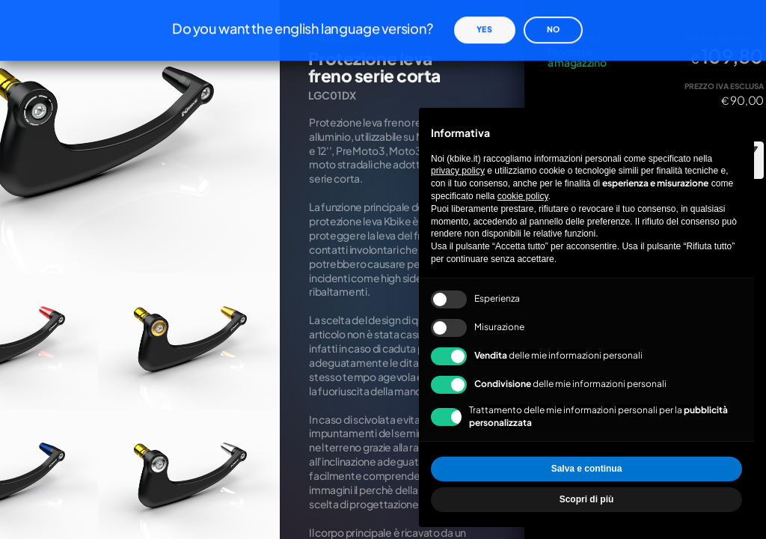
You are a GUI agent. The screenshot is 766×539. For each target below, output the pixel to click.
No (553, 16)
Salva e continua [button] (586, 468)
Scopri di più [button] (587, 499)
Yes (484, 16)
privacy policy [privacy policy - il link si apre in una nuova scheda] (458, 170)
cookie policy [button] (522, 196)
